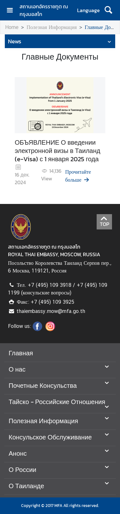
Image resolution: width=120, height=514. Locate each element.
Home (12, 27)
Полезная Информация (52, 27)
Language (88, 10)
